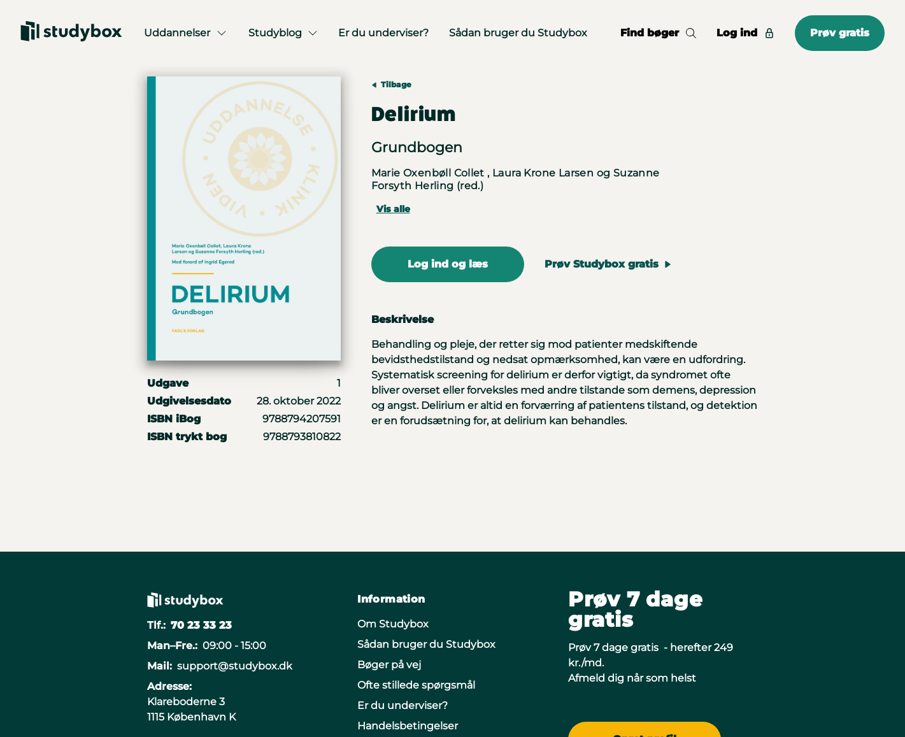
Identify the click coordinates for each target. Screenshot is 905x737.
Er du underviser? (383, 33)
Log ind (745, 33)
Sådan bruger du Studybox (518, 33)
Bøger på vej (389, 665)
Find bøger (658, 33)
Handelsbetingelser (407, 726)
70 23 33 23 (201, 625)
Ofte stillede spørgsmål (416, 685)
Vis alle (393, 209)
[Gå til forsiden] (71, 33)
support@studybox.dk (234, 666)
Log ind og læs (448, 264)
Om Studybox (393, 624)
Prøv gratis (839, 33)
